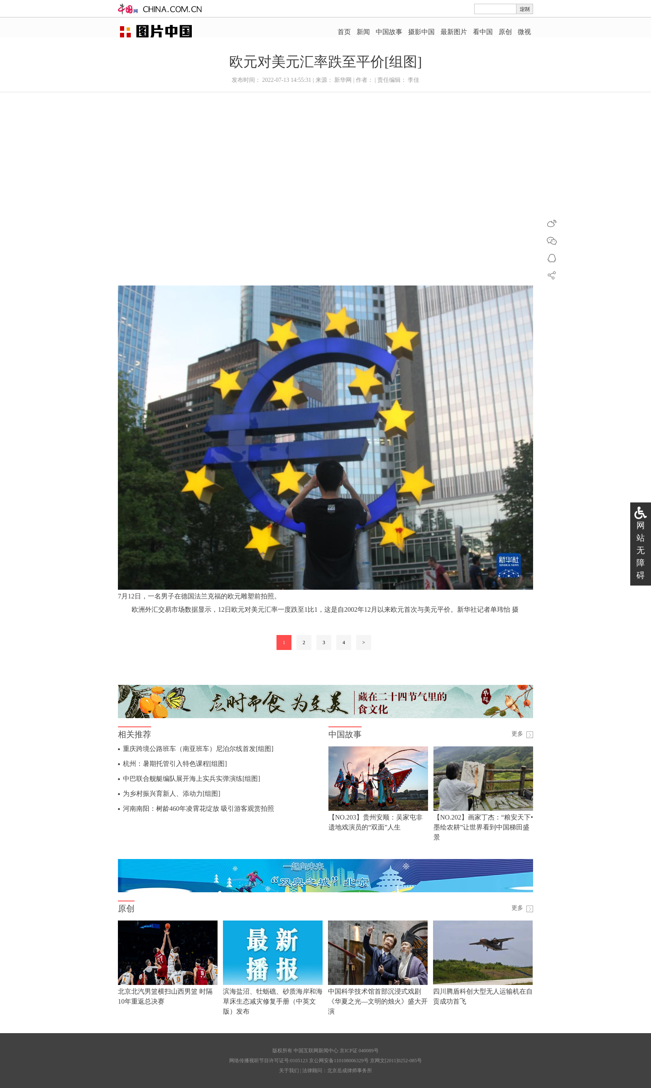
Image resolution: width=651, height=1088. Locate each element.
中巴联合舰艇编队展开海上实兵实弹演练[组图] (191, 778)
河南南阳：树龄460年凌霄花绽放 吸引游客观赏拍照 (198, 808)
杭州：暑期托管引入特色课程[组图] (175, 763)
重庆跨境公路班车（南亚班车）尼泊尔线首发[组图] (198, 748)
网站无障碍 (640, 550)
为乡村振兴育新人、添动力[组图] (171, 793)
